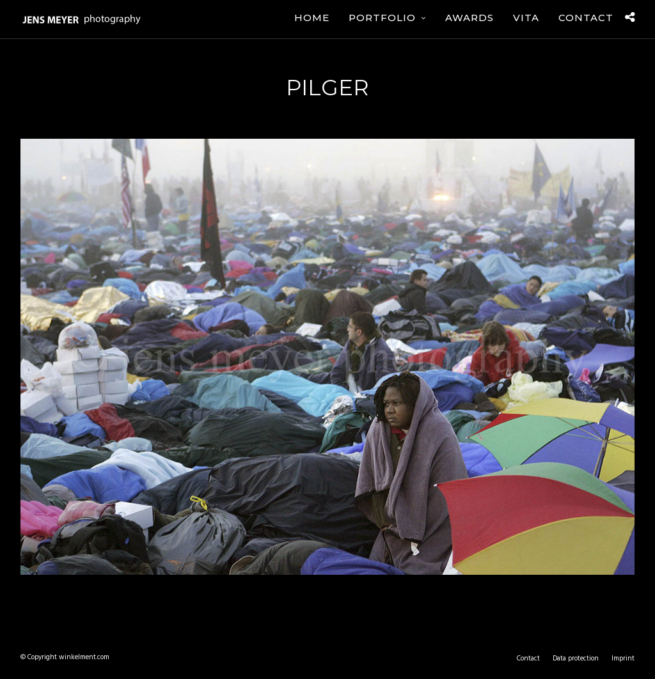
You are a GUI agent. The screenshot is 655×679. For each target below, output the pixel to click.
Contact (585, 18)
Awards (469, 18)
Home (311, 18)
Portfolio (382, 18)
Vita (526, 18)
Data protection (576, 658)
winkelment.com (84, 657)
